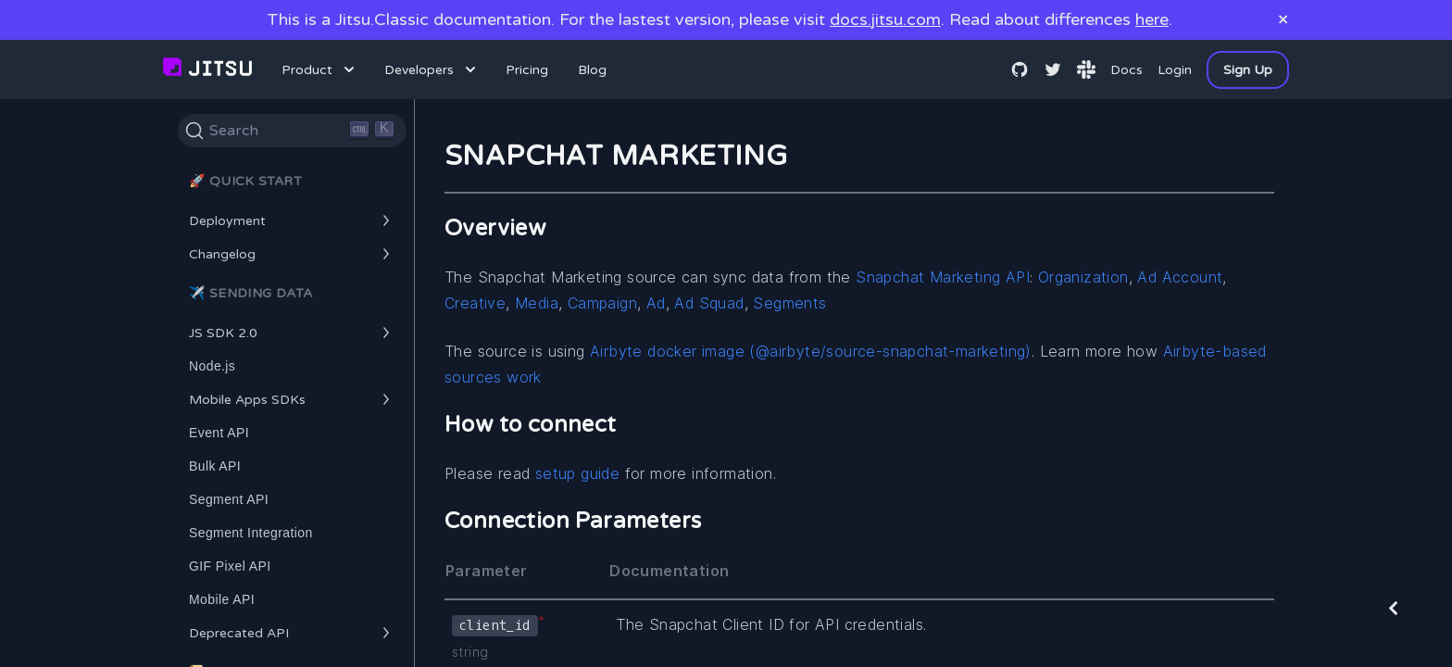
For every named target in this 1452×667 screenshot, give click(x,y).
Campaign (602, 303)
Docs (1126, 70)
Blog (592, 70)
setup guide (577, 473)
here (1152, 19)
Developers (432, 69)
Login (1175, 70)
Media (536, 303)
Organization (1083, 277)
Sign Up (1247, 70)
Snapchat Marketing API (943, 277)
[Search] (292, 130)
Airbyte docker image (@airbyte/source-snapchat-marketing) (811, 351)
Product (320, 69)
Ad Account (1179, 277)
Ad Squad (709, 303)
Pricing (527, 70)
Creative (475, 303)
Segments (789, 303)
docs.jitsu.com (885, 19)
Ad (656, 303)
